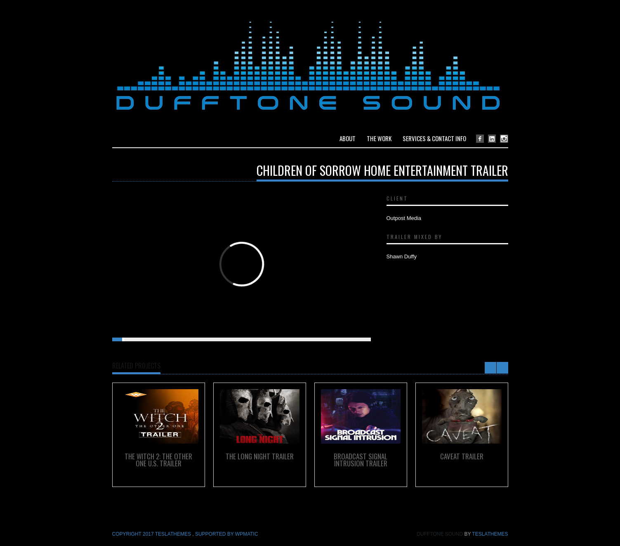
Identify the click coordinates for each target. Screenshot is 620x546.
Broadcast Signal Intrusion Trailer (360, 459)
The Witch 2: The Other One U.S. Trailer (158, 459)
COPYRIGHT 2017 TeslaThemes (152, 534)
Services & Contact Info (434, 138)
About (347, 138)
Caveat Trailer (461, 456)
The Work (379, 138)
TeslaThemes (490, 534)
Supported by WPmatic (226, 534)
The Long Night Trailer (260, 456)
